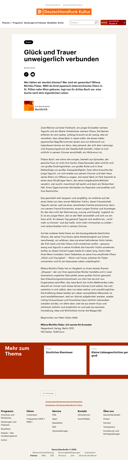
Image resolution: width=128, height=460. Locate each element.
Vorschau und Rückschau (7, 416)
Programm (18, 23)
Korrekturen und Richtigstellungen (111, 432)
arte (72, 455)
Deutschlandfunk (53, 5)
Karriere (107, 423)
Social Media (84, 419)
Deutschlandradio (111, 415)
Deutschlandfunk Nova (72, 5)
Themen (6, 23)
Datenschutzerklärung (43, 452)
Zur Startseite (48, 393)
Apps (54, 419)
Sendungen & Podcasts (35, 23)
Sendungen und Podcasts (8, 423)
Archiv (61, 23)
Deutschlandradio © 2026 (64, 449)
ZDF (52, 455)
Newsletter (57, 423)
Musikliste (52, 23)
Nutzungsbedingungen (69, 452)
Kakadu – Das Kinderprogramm (9, 434)
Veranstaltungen (60, 431)
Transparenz (109, 427)
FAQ (54, 415)
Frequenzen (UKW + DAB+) (36, 420)
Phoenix (62, 455)
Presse (106, 419)
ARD (44, 455)
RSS (54, 427)
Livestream (32, 415)
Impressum (90, 452)
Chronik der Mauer (88, 455)
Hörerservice (84, 415)
